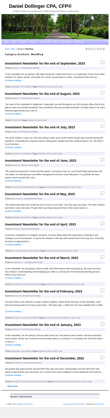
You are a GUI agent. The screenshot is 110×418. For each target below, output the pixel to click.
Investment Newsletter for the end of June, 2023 (40, 160)
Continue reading (14, 80)
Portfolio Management (29, 187)
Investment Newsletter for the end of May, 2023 (40, 194)
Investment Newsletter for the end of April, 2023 (40, 224)
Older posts (11, 386)
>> (103, 49)
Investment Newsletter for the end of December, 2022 (44, 358)
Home (7, 42)
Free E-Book (66, 42)
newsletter (42, 87)
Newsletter (16, 87)
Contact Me (79, 42)
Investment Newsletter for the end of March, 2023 (41, 258)
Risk (37, 284)
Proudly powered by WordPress (74, 404)
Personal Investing (28, 284)
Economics (16, 318)
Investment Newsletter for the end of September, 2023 (45, 63)
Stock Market (26, 87)
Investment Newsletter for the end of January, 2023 (43, 325)
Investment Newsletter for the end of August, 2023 (42, 94)
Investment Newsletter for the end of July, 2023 (40, 127)
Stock (49, 87)
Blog (56, 42)
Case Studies (45, 42)
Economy (15, 251)
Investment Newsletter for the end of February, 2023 (43, 291)
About (14, 42)
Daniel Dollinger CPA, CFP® (40, 6)
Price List (33, 42)
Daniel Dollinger (34, 68)
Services (23, 42)
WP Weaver (100, 404)
